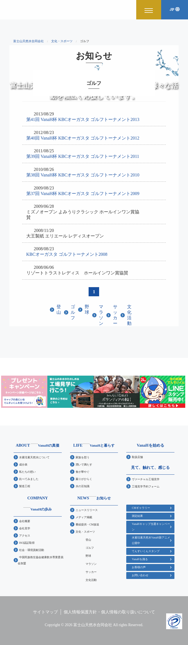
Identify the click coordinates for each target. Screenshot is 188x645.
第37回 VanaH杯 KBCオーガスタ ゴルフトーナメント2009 (82, 193)
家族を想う (82, 457)
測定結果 (137, 515)
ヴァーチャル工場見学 (145, 479)
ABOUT (38, 445)
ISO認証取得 (27, 542)
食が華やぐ (82, 471)
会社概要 (24, 521)
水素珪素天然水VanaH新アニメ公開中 (151, 540)
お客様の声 (139, 567)
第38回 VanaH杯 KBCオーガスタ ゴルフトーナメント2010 (82, 175)
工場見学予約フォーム (145, 486)
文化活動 (129, 315)
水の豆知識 (82, 486)
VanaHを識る (140, 559)
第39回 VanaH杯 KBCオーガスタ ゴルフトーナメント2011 (82, 156)
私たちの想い (27, 471)
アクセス (24, 535)
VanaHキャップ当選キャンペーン (151, 526)
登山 (58, 309)
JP (174, 9)
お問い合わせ (140, 575)
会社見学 (24, 528)
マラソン (101, 315)
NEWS (93, 498)
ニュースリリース (87, 510)
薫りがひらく (84, 478)
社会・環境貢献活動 (31, 550)
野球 (87, 309)
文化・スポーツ (85, 531)
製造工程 (24, 486)
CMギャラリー (141, 507)
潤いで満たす (84, 464)
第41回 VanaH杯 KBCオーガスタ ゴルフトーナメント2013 (82, 119)
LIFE (94, 445)
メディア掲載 (84, 517)
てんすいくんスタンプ (145, 551)
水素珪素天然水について (34, 457)
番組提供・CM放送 (87, 524)
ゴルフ (73, 312)
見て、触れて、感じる (150, 467)
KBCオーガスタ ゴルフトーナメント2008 (66, 254)
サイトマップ (45, 611)
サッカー (115, 315)
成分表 (23, 464)
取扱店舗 (137, 457)
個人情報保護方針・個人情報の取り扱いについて (109, 611)
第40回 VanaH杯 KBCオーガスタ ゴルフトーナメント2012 (82, 138)
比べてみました (28, 478)
